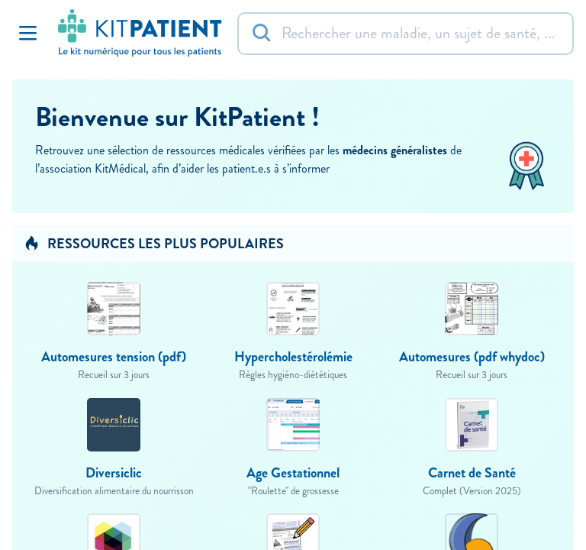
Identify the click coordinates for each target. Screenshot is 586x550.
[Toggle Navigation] (27, 33)
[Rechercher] (405, 33)
